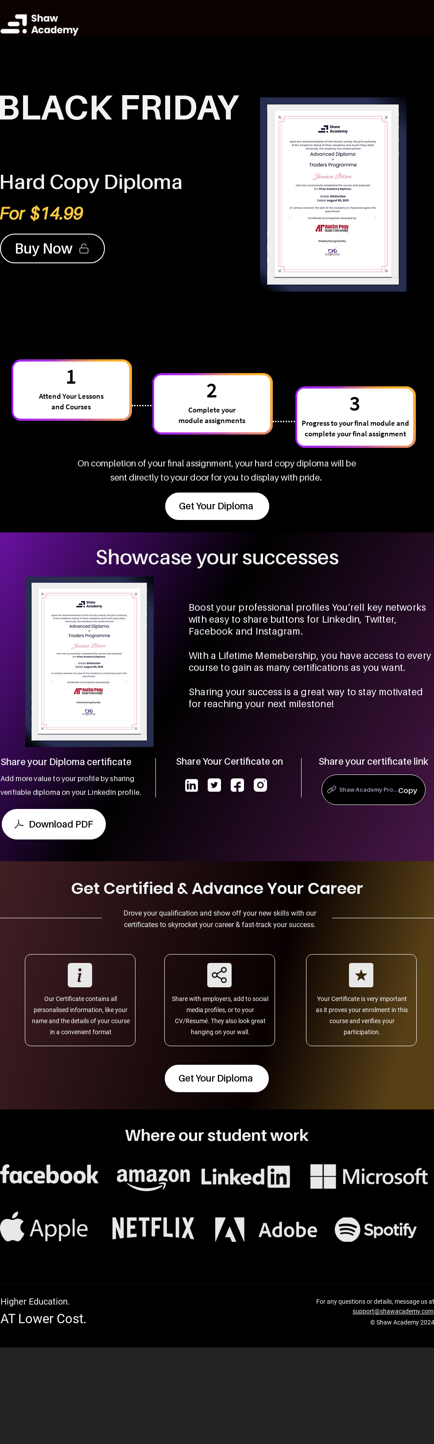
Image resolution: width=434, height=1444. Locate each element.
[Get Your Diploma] (217, 506)
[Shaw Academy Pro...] (374, 789)
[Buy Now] (52, 248)
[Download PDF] (54, 824)
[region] (373, 791)
